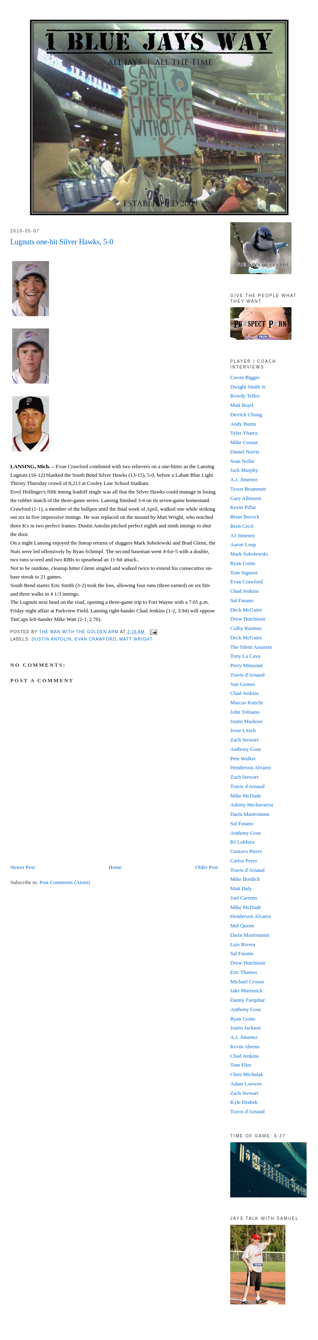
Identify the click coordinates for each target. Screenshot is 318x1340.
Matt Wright (136, 639)
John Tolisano (245, 712)
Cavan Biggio (245, 377)
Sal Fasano (242, 600)
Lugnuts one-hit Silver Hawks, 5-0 (61, 242)
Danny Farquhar (247, 1000)
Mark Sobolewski (249, 554)
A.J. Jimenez (244, 479)
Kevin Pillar (243, 507)
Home (115, 867)
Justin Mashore (246, 721)
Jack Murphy (244, 470)
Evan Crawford (95, 639)
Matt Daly (241, 888)
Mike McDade (245, 796)
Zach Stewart (244, 740)
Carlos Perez (243, 861)
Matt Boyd (241, 405)
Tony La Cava (245, 656)
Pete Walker (243, 758)
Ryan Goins (242, 563)
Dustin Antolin (51, 639)
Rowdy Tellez (245, 396)
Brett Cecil (242, 526)
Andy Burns (243, 424)
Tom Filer (240, 1065)
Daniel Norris (244, 452)
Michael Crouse (247, 981)
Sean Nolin (242, 461)
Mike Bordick (245, 879)
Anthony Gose (245, 749)
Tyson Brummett (248, 489)
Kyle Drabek (244, 1102)
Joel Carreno (243, 898)
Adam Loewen (246, 1084)
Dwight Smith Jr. (248, 387)
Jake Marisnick (246, 990)
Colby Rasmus (245, 628)
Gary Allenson (245, 498)
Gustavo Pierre (246, 851)
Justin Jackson (245, 1028)
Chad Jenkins (244, 591)
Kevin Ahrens (245, 1046)
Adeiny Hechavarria (251, 805)
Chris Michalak (246, 1074)
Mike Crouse (244, 442)
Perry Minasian (246, 665)
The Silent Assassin (251, 647)
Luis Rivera (242, 944)
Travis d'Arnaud (247, 675)
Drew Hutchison (247, 619)
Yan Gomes (242, 684)
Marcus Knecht (246, 702)
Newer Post (22, 867)
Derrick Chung (246, 414)
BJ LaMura (242, 842)
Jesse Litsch (243, 730)
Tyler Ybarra (243, 433)
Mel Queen (242, 925)
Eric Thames (243, 972)
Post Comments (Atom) (65, 882)
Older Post (206, 867)
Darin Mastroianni (249, 814)
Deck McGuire (246, 610)
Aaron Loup (243, 544)
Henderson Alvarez (250, 767)
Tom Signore (244, 573)
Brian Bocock (245, 517)
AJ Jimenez (242, 535)
